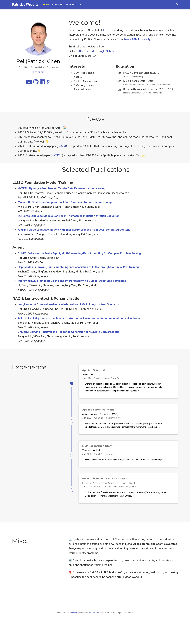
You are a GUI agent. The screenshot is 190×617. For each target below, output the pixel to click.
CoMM (62, 146)
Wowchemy (74, 613)
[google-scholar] (48, 83)
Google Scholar (106, 51)
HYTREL (57, 155)
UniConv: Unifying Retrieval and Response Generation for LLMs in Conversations (68, 331)
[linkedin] (42, 83)
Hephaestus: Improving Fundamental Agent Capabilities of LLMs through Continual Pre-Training (78, 267)
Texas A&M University (137, 39)
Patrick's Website (25, 4)
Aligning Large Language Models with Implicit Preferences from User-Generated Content (74, 229)
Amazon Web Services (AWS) (100, 414)
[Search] (177, 4)
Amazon (108, 30)
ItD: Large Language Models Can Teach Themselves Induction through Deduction (69, 215)
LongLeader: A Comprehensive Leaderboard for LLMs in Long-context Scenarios (69, 304)
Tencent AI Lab (91, 452)
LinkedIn (91, 51)
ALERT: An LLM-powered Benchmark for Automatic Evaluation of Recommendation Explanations (79, 318)
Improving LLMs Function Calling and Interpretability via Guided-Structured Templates (72, 280)
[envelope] (29, 83)
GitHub (81, 51)
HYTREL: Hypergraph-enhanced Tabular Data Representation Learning (61, 188)
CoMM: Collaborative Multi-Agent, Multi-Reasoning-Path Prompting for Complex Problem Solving (79, 253)
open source (94, 613)
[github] (36, 83)
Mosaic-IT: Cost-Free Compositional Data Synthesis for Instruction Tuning (65, 202)
